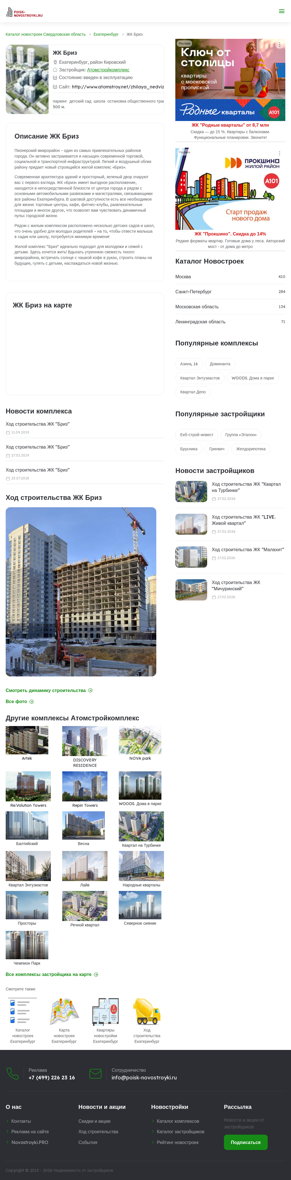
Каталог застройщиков (180, 1131)
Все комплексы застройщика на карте (52, 974)
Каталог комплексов (178, 1121)
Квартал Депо (193, 391)
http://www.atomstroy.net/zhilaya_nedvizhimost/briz (130, 87)
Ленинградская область (200, 321)
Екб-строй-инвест (196, 434)
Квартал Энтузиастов (200, 378)
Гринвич (217, 448)
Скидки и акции (94, 1121)
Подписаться (246, 1142)
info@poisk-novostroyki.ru (144, 1078)
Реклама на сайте (30, 1131)
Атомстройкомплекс (108, 70)
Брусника (188, 448)
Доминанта (220, 363)
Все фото (20, 701)
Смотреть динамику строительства (49, 690)
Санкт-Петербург (193, 291)
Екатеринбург (106, 34)
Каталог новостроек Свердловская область (46, 34)
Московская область (197, 306)
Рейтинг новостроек (178, 1142)
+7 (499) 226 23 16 (52, 1078)
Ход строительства (98, 1131)
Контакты (21, 1121)
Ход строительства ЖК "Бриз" (38, 424)
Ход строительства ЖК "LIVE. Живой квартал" (243, 520)
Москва (183, 276)
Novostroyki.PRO (29, 1142)
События (87, 1142)
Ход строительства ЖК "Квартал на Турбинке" (246, 487)
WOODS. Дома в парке (253, 378)
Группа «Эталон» (241, 434)
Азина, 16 (189, 363)
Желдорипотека (250, 448)
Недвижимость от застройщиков (83, 1170)
